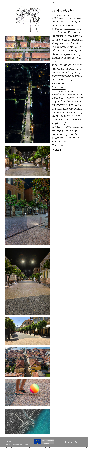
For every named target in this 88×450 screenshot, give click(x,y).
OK (67, 449)
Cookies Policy (63, 449)
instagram (53, 2)
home (34, 2)
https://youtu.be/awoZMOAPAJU (58, 87)
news (43, 2)
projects (39, 2)
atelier (47, 2)
